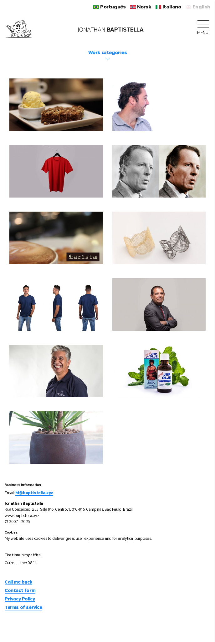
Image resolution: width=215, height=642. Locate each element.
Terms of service (23, 607)
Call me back (18, 582)
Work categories (107, 55)
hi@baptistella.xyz (34, 493)
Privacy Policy (20, 599)
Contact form (20, 591)
